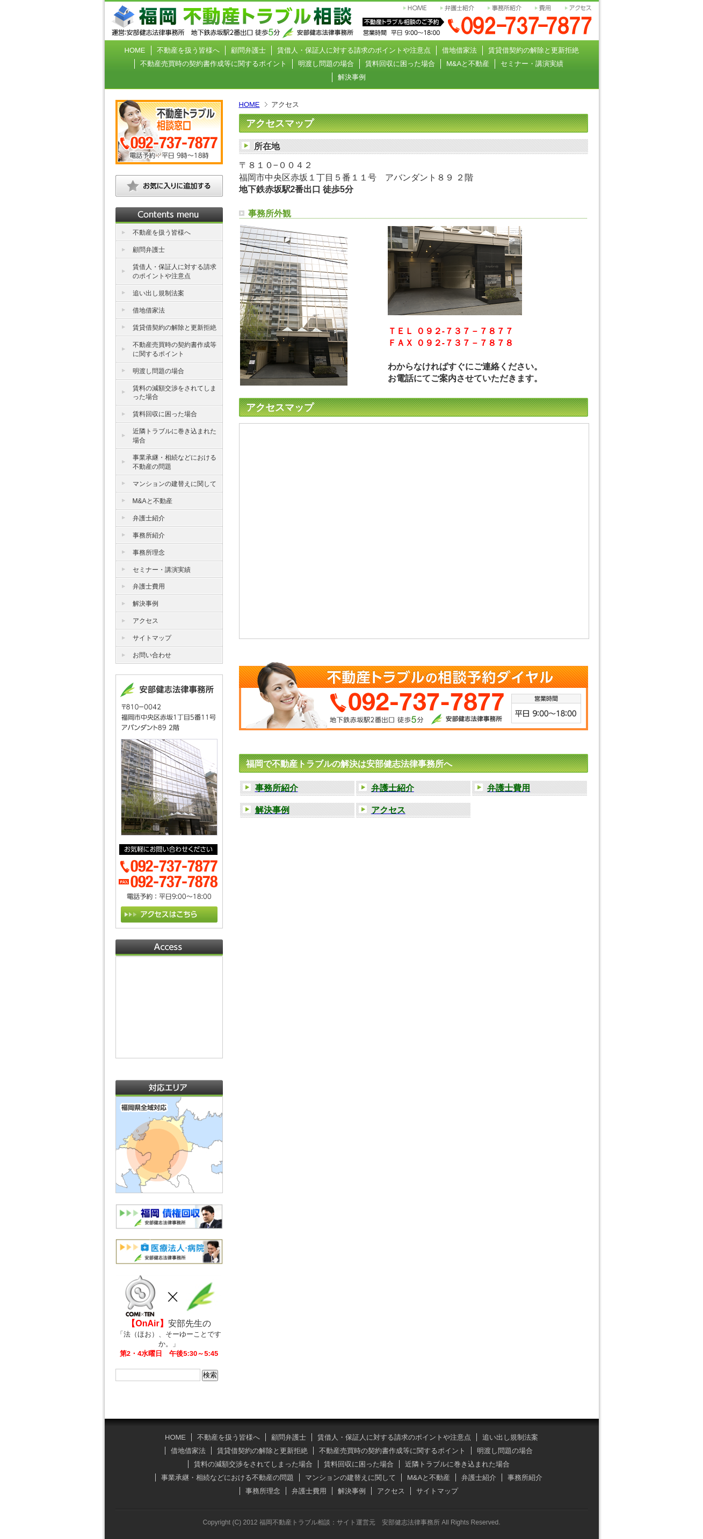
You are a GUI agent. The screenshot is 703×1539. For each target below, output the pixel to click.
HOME (249, 104)
